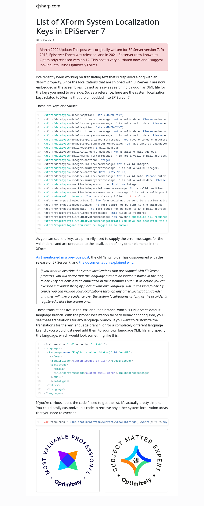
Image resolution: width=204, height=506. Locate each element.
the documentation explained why (106, 262)
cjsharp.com (48, 6)
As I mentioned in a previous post (62, 257)
